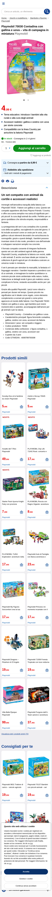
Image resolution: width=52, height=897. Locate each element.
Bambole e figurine (38, 18)
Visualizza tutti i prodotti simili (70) (15, 734)
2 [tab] (28, 100)
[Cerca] (47, 11)
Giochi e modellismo (18, 18)
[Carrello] (48, 4)
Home (4, 18)
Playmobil (5, 21)
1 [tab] (24, 100)
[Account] (41, 4)
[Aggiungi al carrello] (32, 148)
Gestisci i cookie (26, 879)
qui (10, 863)
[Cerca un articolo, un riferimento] (26, 11)
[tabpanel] (26, 67)
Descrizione (9, 187)
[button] (26, 162)
